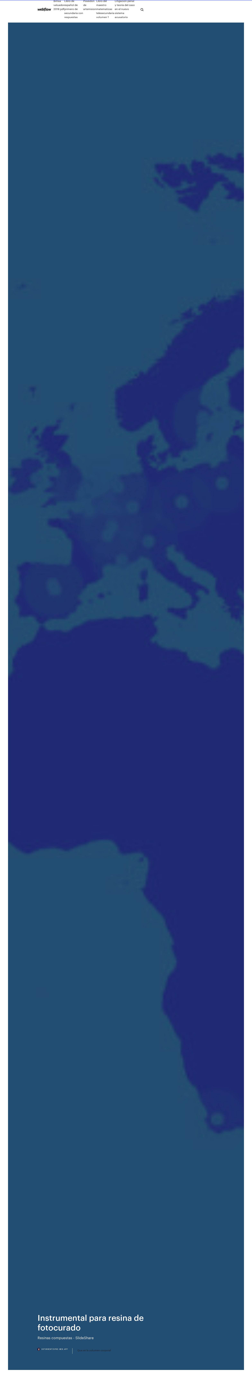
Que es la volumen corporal (94, 1350)
